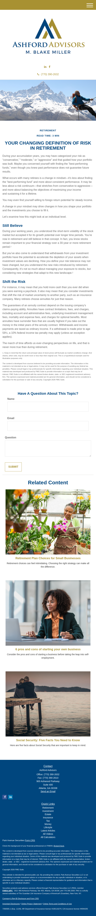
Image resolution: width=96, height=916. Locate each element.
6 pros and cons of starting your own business (47, 649)
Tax (48, 821)
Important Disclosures (11, 904)
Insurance (48, 817)
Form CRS (30, 840)
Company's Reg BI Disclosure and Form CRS (20, 898)
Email (10, 418)
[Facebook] (49, 67)
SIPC (10, 891)
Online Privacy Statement (31, 904)
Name (11, 399)
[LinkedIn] (45, 67)
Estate (48, 814)
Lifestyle (48, 827)
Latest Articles (48, 830)
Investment (48, 811)
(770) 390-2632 (48, 74)
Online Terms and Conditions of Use (57, 904)
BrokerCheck (59, 846)
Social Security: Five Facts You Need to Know (48, 740)
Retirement (48, 807)
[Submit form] (13, 466)
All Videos (48, 834)
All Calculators (48, 837)
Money (48, 824)
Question (10, 437)
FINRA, (5, 891)
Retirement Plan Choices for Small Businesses (47, 558)
